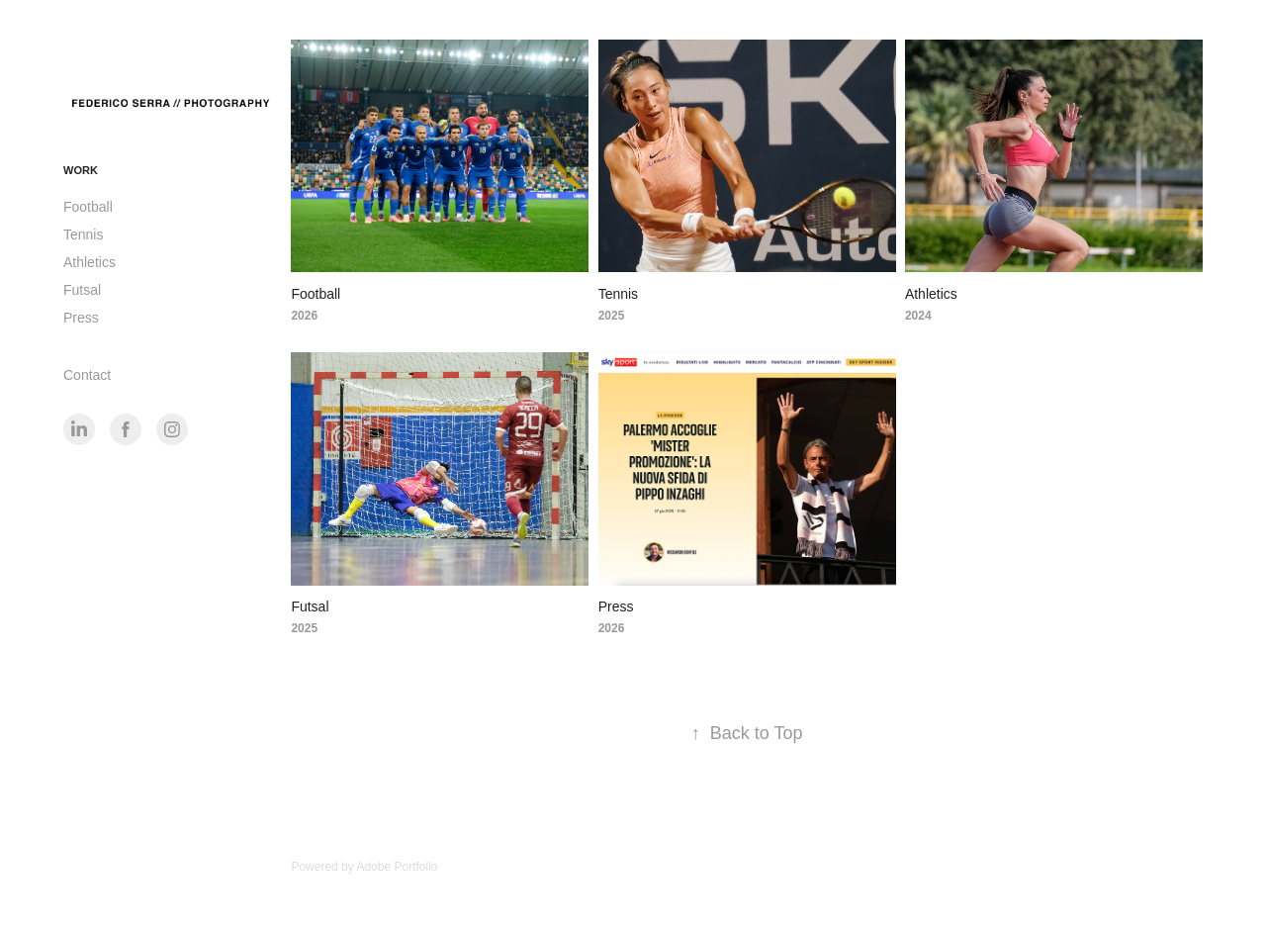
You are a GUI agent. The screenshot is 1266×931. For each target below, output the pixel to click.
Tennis (83, 234)
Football (88, 207)
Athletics (89, 262)
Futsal (82, 290)
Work (80, 170)
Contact (87, 375)
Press (81, 318)
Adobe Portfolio (396, 867)
